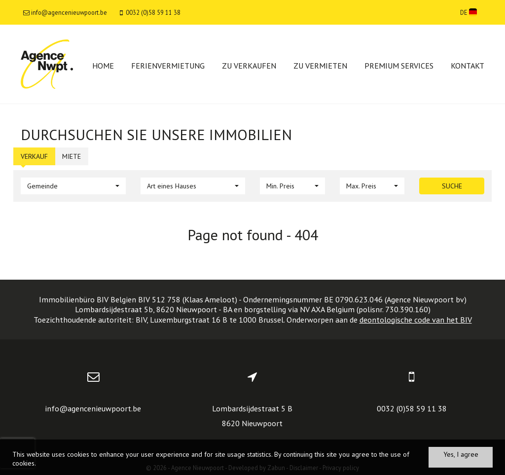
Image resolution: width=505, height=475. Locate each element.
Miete (71, 156)
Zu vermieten (320, 66)
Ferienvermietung (168, 66)
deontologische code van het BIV (416, 320)
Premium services (398, 66)
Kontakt (467, 66)
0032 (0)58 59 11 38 (412, 408)
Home (103, 66)
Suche (452, 186)
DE (468, 12)
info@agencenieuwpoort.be (93, 408)
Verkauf (34, 156)
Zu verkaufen (249, 66)
